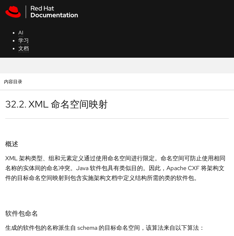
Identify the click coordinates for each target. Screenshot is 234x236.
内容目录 (13, 81)
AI (20, 32)
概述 (11, 144)
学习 (23, 40)
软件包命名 (21, 213)
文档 (23, 48)
